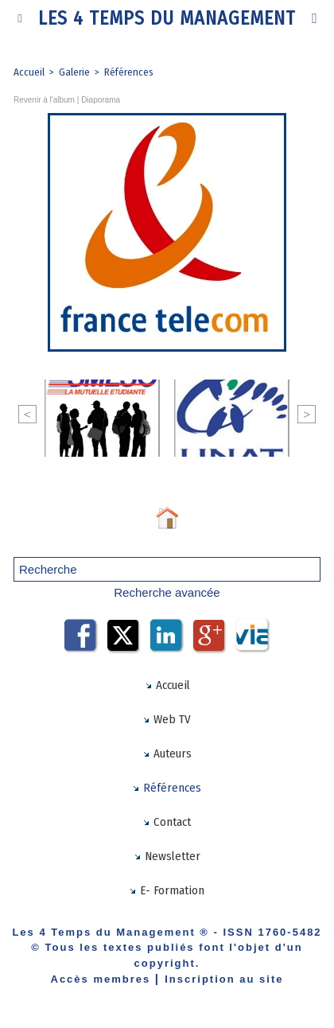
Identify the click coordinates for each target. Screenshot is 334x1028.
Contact (166, 822)
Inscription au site (224, 979)
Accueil (29, 72)
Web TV (166, 719)
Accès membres (101, 979)
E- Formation (166, 890)
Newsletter (167, 856)
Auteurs (167, 753)
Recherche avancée (166, 592)
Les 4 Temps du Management (167, 18)
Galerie (74, 72)
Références (128, 72)
